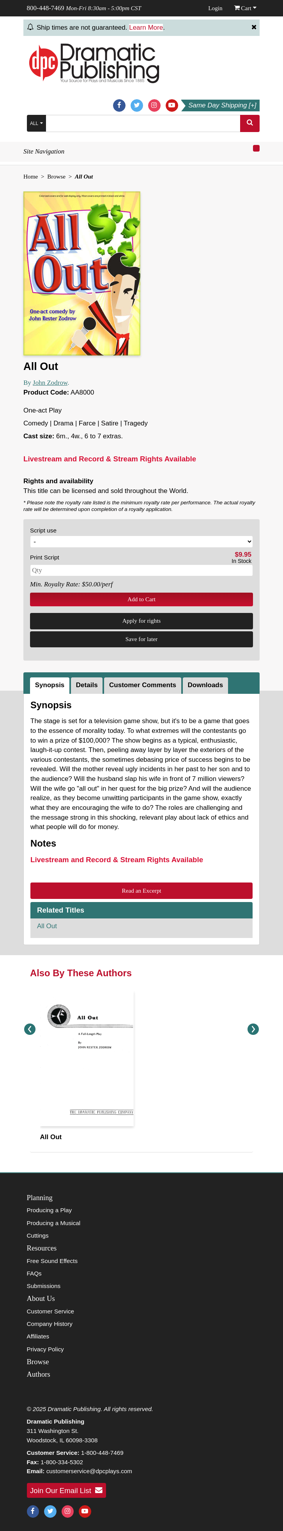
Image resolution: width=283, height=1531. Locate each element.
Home (30, 176)
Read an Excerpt (141, 890)
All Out (47, 926)
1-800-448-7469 (102, 1452)
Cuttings (38, 1235)
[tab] (50, 685)
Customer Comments (142, 685)
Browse (56, 176)
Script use (43, 530)
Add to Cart (141, 599)
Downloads (205, 685)
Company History (50, 1323)
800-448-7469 (45, 8)
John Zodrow (50, 382)
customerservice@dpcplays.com (89, 1471)
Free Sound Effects (52, 1261)
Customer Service (50, 1311)
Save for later (141, 639)
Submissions (44, 1286)
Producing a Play (49, 1210)
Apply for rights (141, 620)
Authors (38, 1374)
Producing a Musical (54, 1223)
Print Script (44, 557)
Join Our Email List (66, 1490)
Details (87, 685)
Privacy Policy (45, 1349)
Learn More (146, 27)
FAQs (34, 1273)
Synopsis (50, 685)
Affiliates (38, 1336)
